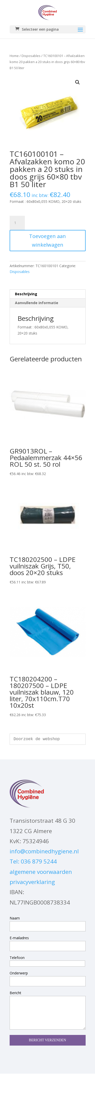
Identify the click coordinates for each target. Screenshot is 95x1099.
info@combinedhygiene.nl (44, 851)
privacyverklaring (32, 882)
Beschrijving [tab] (26, 293)
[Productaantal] (17, 223)
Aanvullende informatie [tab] (36, 302)
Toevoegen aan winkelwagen (47, 240)
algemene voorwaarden (41, 872)
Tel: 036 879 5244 (33, 861)
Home (14, 55)
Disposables (31, 55)
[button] (77, 82)
